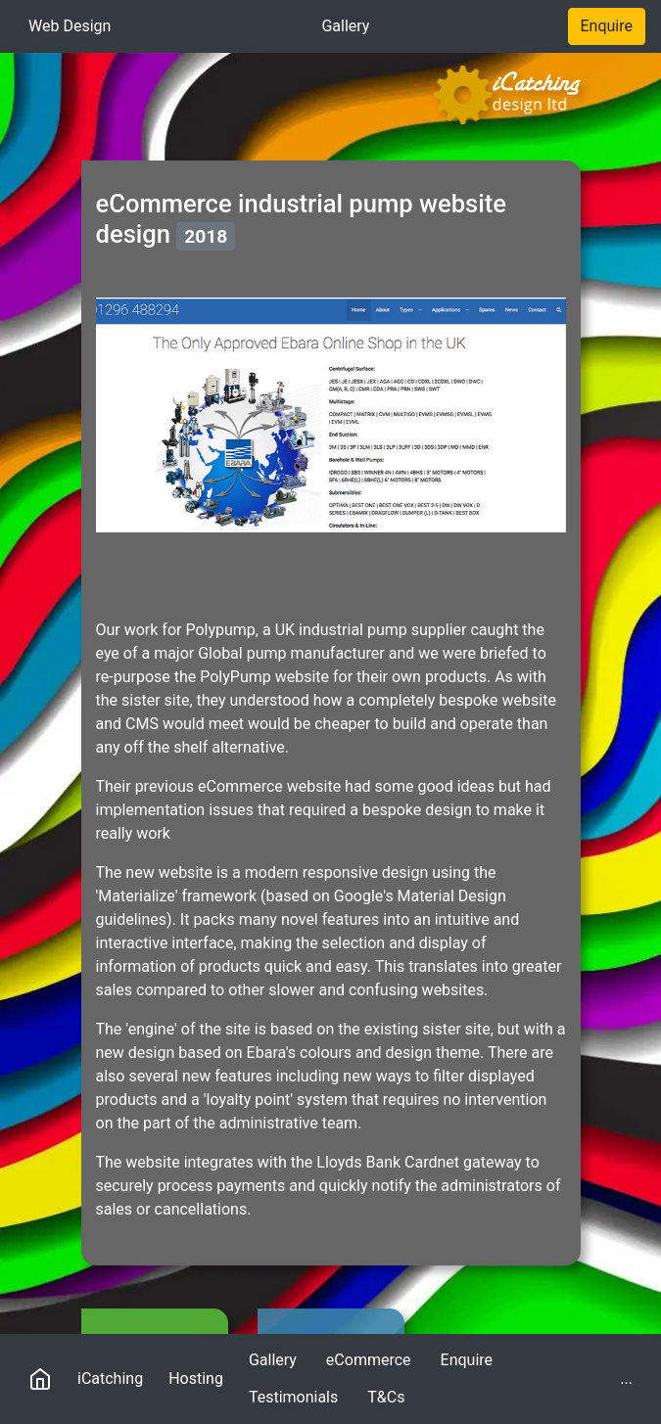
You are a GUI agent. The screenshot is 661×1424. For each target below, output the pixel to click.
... (632, 1377)
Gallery (345, 26)
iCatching (110, 1378)
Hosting (195, 1378)
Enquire (607, 26)
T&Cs (385, 1397)
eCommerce (368, 1360)
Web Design (69, 26)
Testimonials (293, 1397)
